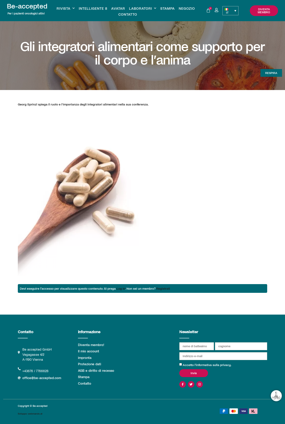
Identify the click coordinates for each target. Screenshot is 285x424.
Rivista (66, 8)
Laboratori (142, 8)
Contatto (127, 14)
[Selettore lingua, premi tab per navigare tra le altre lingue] (230, 10)
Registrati (163, 288)
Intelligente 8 (93, 8)
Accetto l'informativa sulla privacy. (207, 365)
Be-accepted (27, 6)
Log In (121, 288)
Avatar (118, 8)
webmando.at (35, 413)
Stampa (167, 8)
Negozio (187, 8)
